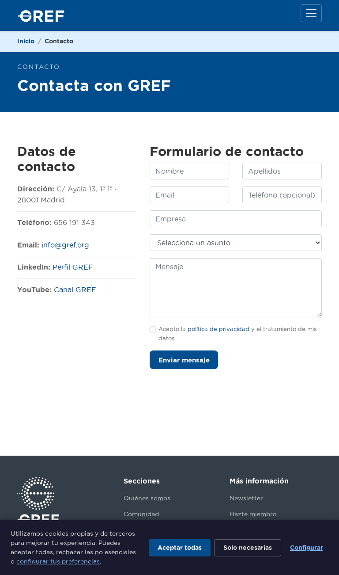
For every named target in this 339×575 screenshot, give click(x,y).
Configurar (306, 547)
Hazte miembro (253, 514)
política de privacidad (218, 329)
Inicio (25, 41)
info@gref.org (65, 245)
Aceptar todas (180, 547)
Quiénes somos (147, 498)
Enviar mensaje (184, 360)
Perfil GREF (73, 267)
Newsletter (246, 498)
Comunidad (141, 514)
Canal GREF (75, 289)
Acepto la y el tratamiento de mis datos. (237, 333)
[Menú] (311, 13)
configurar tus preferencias (58, 561)
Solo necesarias (247, 547)
